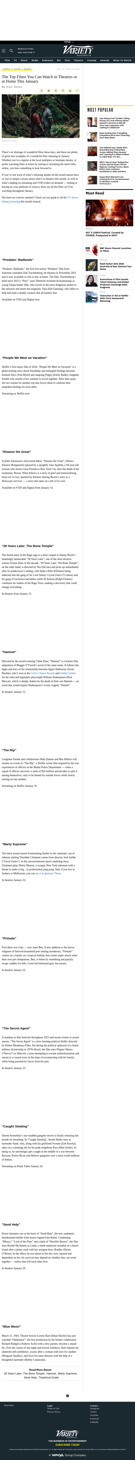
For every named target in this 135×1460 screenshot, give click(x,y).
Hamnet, (51, 1373)
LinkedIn (94, 1422)
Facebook (94, 1419)
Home (6, 68)
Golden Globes (68, 673)
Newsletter (9, 1405)
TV (101, 244)
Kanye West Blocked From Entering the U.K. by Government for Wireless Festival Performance (114, 180)
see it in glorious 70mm (48, 873)
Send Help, (30, 1377)
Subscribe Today (67, 1445)
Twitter (93, 1412)
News (27, 68)
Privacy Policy (53, 1412)
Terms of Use (53, 1408)
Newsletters (26, 49)
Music (89, 229)
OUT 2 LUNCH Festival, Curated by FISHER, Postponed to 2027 (105, 234)
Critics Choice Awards (43, 673)
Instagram (94, 1408)
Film (17, 68)
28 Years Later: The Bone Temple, (24, 1373)
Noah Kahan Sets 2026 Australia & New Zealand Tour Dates (116, 266)
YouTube (94, 1415)
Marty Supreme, (67, 1373)
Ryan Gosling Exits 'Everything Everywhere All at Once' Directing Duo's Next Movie (115, 135)
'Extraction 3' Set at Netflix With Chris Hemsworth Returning (114, 298)
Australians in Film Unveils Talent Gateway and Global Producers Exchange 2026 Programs (114, 283)
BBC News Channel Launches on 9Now (115, 249)
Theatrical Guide (49, 1377)
